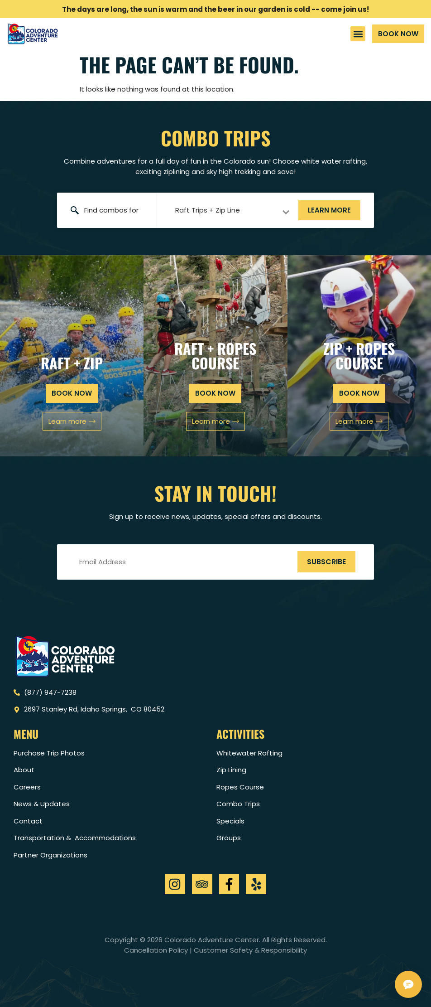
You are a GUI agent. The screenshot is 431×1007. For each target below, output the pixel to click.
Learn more (329, 210)
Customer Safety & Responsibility (250, 950)
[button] (357, 33)
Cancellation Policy (156, 950)
